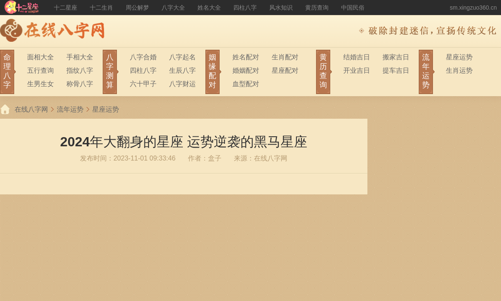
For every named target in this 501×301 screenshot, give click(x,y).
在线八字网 (31, 109)
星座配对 (285, 70)
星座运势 (459, 57)
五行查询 (40, 70)
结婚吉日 (356, 57)
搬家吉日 (395, 57)
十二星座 (65, 7)
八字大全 (173, 7)
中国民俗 (352, 7)
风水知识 (281, 7)
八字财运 (182, 83)
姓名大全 (209, 7)
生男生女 (40, 83)
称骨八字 (79, 83)
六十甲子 (143, 83)
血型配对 (246, 83)
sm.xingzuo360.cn (473, 7)
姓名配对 (246, 57)
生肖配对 (285, 57)
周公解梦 (137, 7)
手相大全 (79, 57)
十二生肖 (101, 7)
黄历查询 (317, 7)
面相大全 (40, 57)
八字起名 (182, 57)
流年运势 (70, 109)
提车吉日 (395, 70)
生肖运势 (459, 70)
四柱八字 (245, 7)
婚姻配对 (246, 70)
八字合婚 (143, 57)
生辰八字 (182, 70)
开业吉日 (356, 70)
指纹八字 (79, 70)
